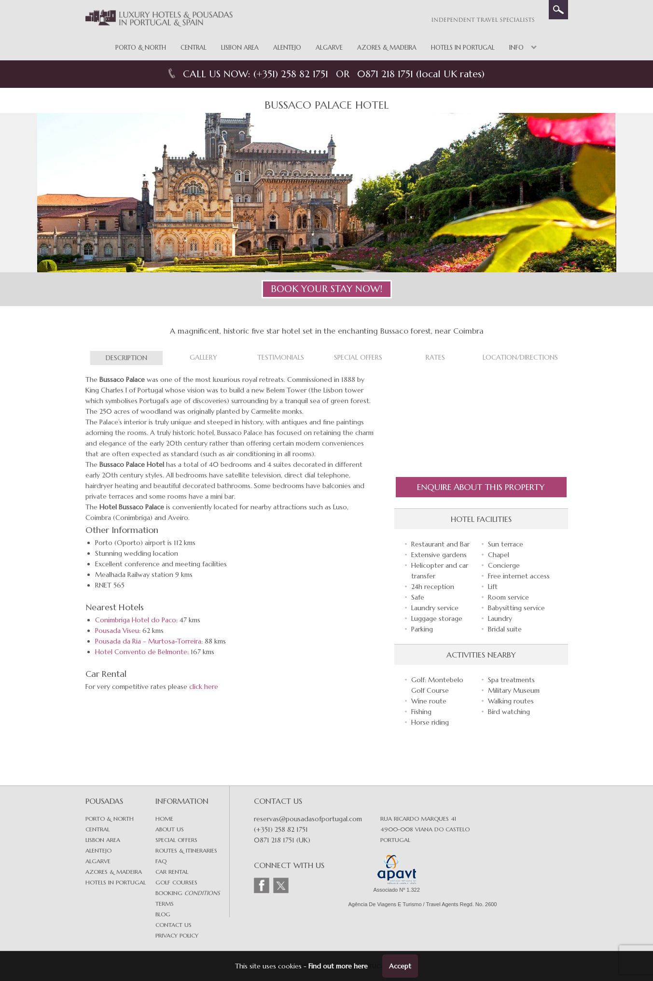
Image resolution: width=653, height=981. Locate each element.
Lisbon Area (240, 47)
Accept (400, 966)
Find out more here (338, 966)
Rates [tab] (435, 357)
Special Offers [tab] (358, 357)
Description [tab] (126, 357)
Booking (187, 893)
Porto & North (140, 47)
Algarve (329, 47)
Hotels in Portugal (463, 47)
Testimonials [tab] (280, 357)
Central (194, 47)
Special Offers (176, 839)
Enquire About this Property (481, 486)
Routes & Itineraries (186, 850)
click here (203, 686)
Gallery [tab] (203, 357)
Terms (164, 903)
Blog (162, 914)
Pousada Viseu (117, 630)
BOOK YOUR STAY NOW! (326, 289)
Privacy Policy (176, 935)
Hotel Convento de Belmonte (141, 651)
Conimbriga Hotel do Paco (135, 620)
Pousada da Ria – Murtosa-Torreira (148, 641)
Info (516, 47)
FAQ (161, 861)
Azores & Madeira (387, 47)
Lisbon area (102, 839)
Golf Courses (176, 882)
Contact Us (173, 924)
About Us (169, 829)
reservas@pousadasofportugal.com (308, 818)
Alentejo (287, 47)
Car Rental (171, 871)
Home (164, 818)
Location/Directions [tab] (520, 357)
